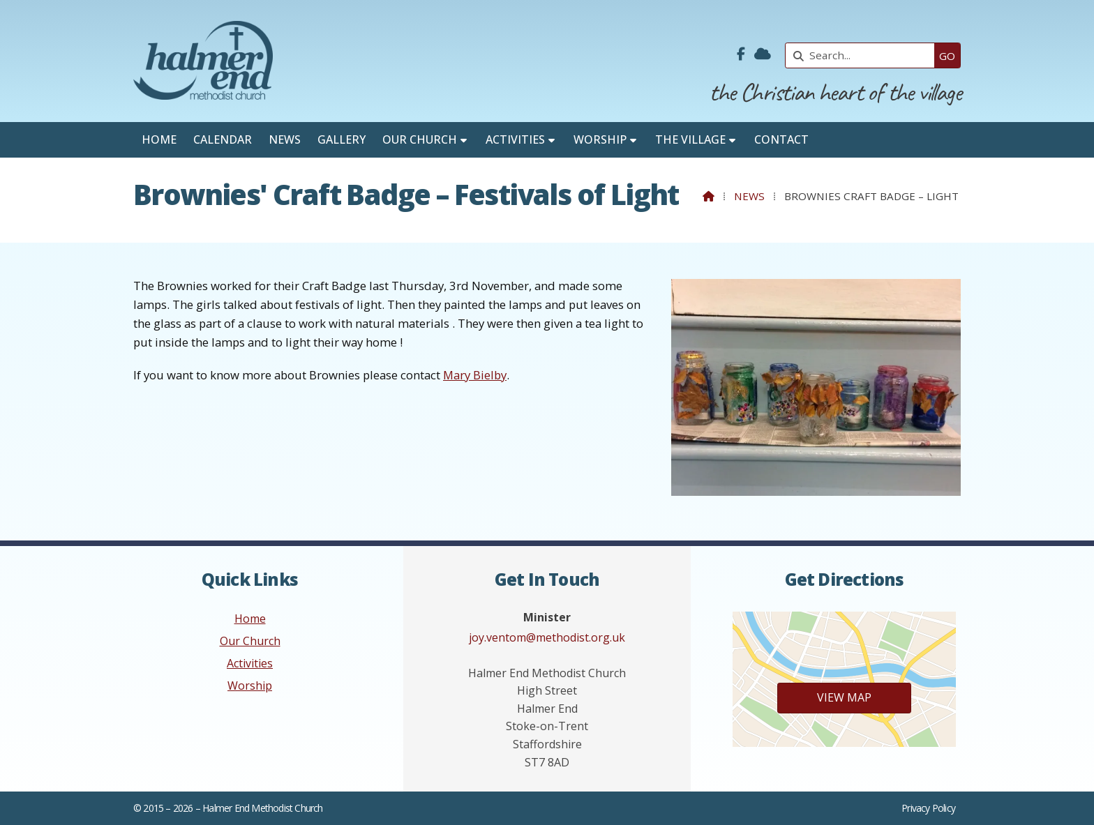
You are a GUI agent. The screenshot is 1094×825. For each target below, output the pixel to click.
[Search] (863, 55)
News (749, 196)
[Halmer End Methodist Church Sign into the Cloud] (762, 54)
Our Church (250, 641)
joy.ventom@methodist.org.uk (547, 637)
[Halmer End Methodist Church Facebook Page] (741, 54)
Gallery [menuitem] (341, 139)
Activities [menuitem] (515, 139)
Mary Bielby (475, 375)
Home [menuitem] (159, 139)
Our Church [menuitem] (419, 139)
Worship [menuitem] (600, 139)
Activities (250, 663)
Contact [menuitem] (781, 139)
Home (250, 618)
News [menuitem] (285, 139)
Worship (249, 685)
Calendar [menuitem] (222, 139)
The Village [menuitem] (690, 139)
